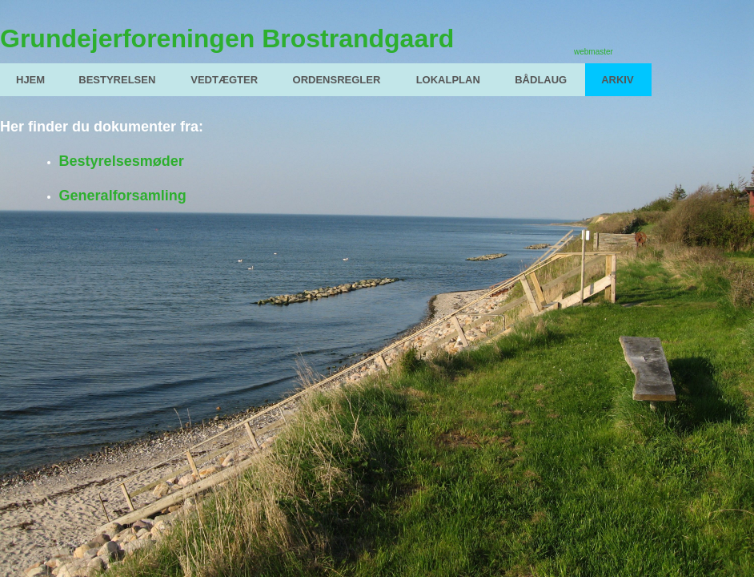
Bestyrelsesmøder (121, 161)
